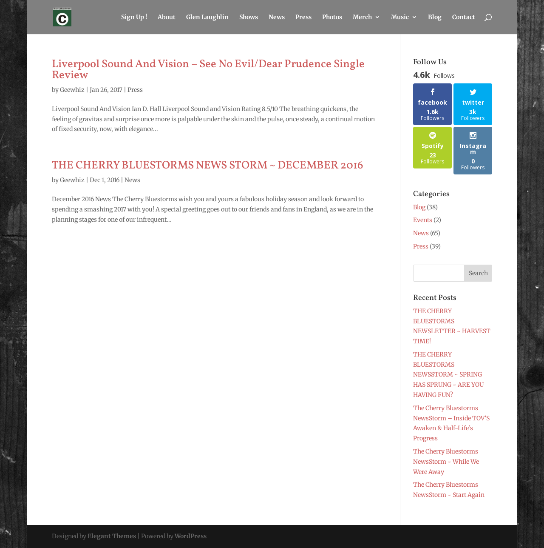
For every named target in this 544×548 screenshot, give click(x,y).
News (277, 17)
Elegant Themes (112, 536)
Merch (362, 17)
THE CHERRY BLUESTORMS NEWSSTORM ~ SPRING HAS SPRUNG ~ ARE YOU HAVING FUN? (448, 375)
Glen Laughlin (207, 17)
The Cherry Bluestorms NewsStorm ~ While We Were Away (446, 462)
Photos (332, 17)
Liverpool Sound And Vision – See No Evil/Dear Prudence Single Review (208, 70)
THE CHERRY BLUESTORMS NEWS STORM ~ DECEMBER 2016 (207, 165)
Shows (248, 17)
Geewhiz (72, 90)
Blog (435, 17)
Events (422, 220)
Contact (463, 17)
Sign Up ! (134, 17)
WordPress (191, 536)
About (167, 17)
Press (303, 17)
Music (400, 17)
